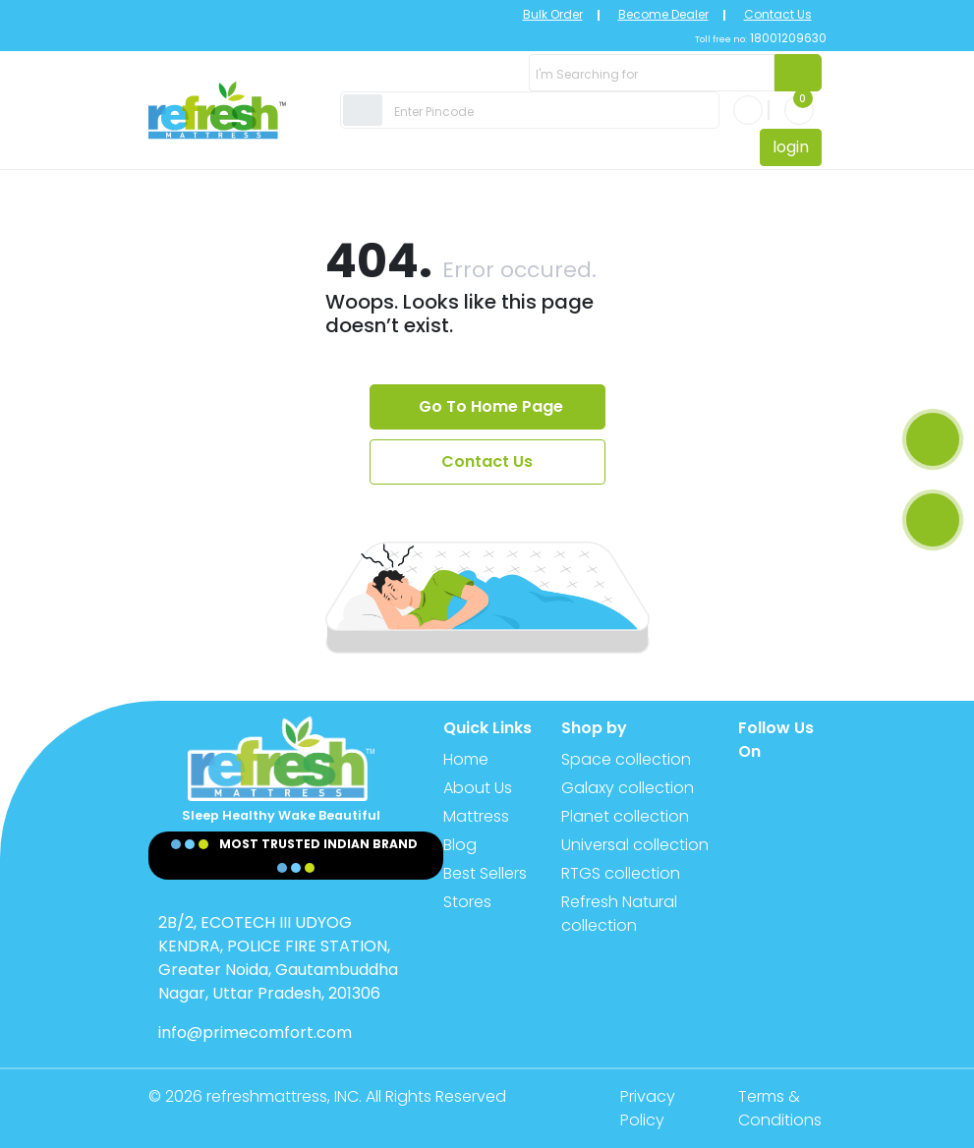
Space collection (626, 759)
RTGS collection (620, 873)
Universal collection (635, 844)
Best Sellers (485, 873)
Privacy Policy (647, 1108)
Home (465, 759)
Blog (460, 844)
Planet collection (625, 816)
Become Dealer (663, 14)
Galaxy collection (627, 787)
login (791, 147)
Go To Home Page (491, 406)
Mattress (476, 816)
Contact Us (778, 14)
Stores (467, 901)
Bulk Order (553, 14)
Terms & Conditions (780, 1108)
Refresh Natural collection (619, 913)
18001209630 (787, 37)
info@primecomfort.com (255, 1032)
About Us (477, 787)
